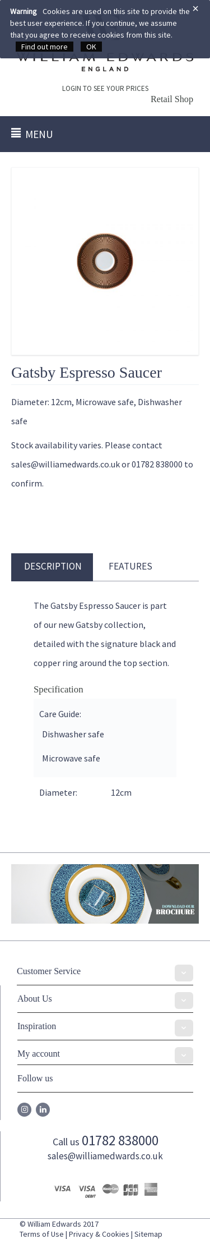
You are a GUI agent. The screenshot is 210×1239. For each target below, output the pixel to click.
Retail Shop (172, 99)
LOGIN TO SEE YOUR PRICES (105, 88)
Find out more (44, 47)
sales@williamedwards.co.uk (105, 1156)
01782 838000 (120, 1140)
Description (53, 566)
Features (130, 566)
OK (91, 47)
